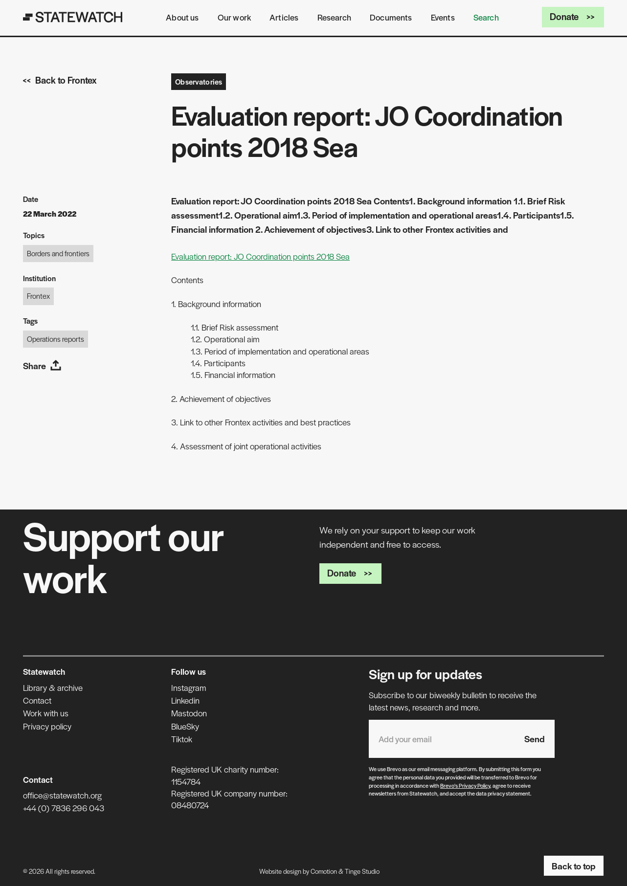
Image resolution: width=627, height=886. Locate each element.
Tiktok (181, 739)
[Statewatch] (73, 17)
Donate (573, 16)
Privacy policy (47, 726)
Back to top (574, 866)
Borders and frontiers (58, 253)
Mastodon (189, 713)
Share (42, 365)
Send (534, 738)
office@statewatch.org (62, 795)
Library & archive (53, 687)
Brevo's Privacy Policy (465, 785)
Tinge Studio (362, 871)
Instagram (188, 687)
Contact (37, 700)
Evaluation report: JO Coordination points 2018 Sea (260, 256)
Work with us (45, 713)
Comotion (324, 871)
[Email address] (442, 738)
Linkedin (185, 700)
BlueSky (185, 726)
